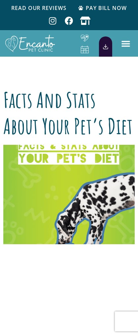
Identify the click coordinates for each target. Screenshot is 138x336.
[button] (126, 43)
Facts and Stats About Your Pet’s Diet (68, 113)
